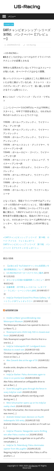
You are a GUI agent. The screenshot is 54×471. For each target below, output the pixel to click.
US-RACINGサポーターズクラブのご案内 (24, 272)
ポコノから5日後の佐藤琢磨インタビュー (25, 279)
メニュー (12, 16)
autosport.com (11, 310)
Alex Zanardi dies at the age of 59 (21, 360)
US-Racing (27, 6)
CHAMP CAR (8, 24)
